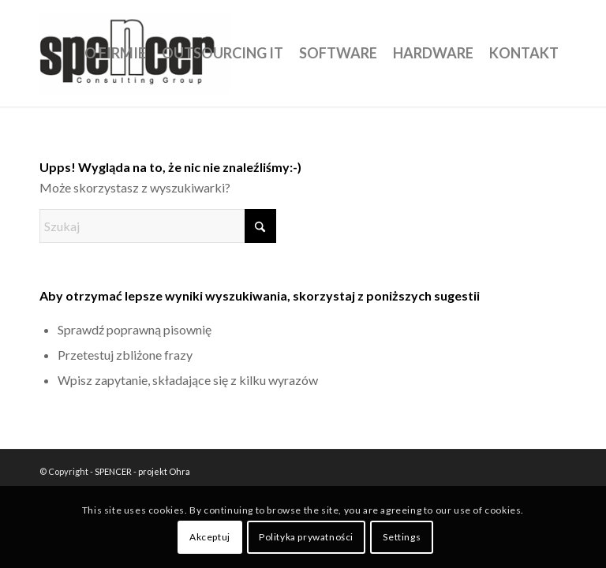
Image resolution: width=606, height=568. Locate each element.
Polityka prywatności (306, 537)
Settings (402, 537)
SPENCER (113, 471)
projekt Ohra (164, 471)
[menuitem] (115, 53)
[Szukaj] (157, 226)
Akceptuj (209, 537)
